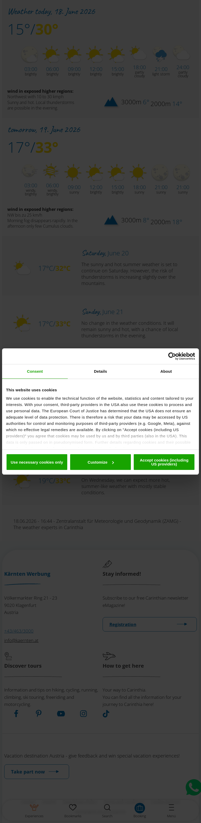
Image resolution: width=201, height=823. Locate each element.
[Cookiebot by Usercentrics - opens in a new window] (172, 356)
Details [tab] (100, 371)
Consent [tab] (35, 371)
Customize (101, 462)
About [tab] (166, 371)
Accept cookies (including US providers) (164, 462)
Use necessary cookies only (37, 462)
